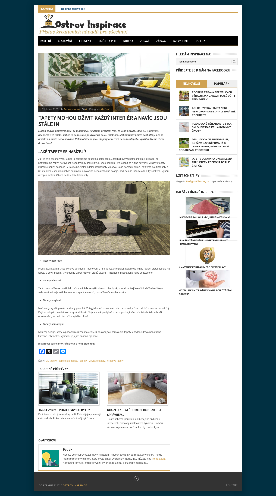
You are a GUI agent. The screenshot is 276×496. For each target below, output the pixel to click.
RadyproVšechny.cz (197, 181)
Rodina (128, 41)
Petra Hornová (72, 109)
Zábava (161, 41)
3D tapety (51, 360)
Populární (222, 84)
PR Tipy (200, 41)
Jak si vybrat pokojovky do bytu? (64, 410)
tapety (83, 360)
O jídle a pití (107, 41)
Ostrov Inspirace (75, 485)
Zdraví (144, 41)
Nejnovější (191, 84)
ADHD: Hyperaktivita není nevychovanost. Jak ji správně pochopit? (214, 111)
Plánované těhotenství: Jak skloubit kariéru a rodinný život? (211, 127)
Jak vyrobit (181, 41)
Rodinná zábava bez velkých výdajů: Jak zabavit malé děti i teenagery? (213, 96)
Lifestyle (85, 41)
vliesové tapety (115, 360)
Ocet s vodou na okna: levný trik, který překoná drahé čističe (212, 162)
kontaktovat (158, 458)
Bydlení (45, 41)
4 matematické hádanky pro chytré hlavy (202, 267)
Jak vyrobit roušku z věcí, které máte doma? (204, 217)
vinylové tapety (97, 360)
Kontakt (231, 485)
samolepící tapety (68, 360)
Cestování (65, 41)
